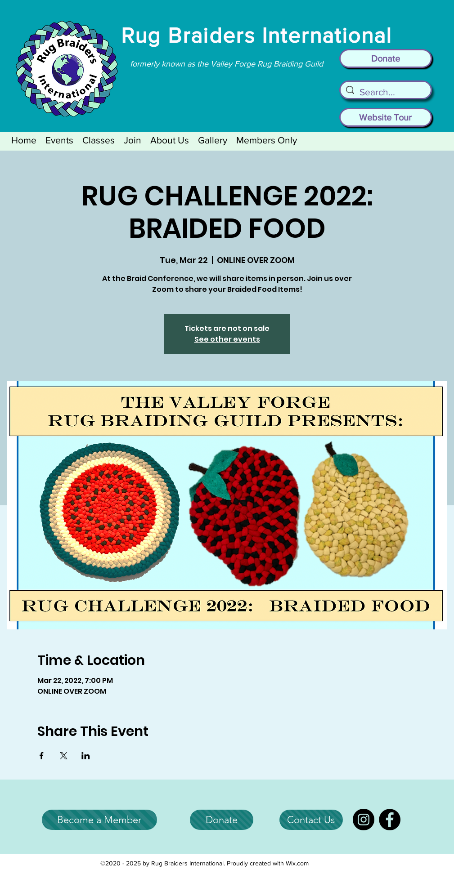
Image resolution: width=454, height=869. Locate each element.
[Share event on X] (63, 755)
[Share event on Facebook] (41, 755)
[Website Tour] (385, 117)
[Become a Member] (99, 820)
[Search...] (385, 92)
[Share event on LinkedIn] (85, 755)
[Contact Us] (311, 820)
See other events (227, 339)
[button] (59, 140)
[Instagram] (363, 819)
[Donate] (385, 58)
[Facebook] (389, 819)
